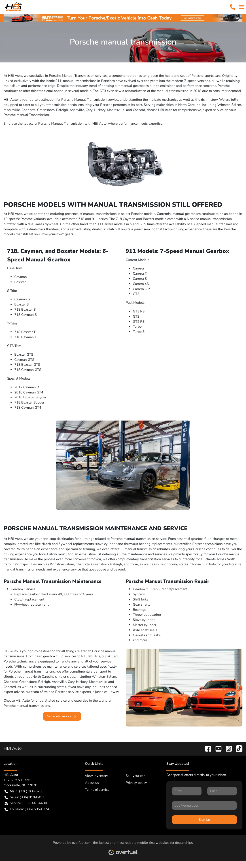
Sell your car (135, 775)
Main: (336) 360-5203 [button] (24, 791)
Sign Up (204, 820)
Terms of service (97, 789)
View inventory (96, 775)
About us (92, 782)
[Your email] (204, 805)
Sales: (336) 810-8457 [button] (24, 797)
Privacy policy (136, 782)
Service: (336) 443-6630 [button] (25, 803)
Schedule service (62, 716)
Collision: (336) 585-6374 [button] (26, 809)
